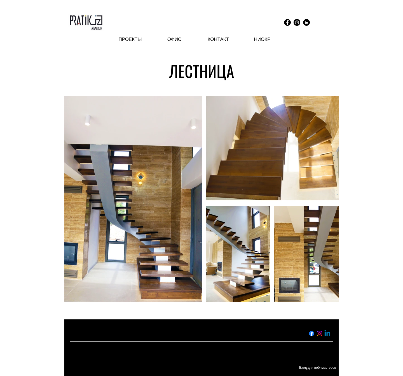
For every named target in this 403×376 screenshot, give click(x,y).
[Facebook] (287, 22)
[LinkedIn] (306, 22)
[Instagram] (297, 22)
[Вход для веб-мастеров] (317, 367)
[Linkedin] (327, 333)
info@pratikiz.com (166, 333)
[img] (86, 43)
